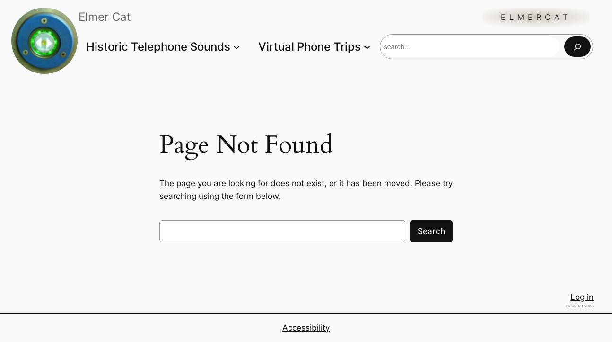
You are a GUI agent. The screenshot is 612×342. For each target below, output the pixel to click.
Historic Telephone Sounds (158, 47)
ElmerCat (536, 17)
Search (431, 231)
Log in (582, 297)
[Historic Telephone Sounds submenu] (236, 46)
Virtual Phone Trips (309, 47)
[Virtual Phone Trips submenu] (367, 46)
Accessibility (306, 328)
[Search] (577, 46)
